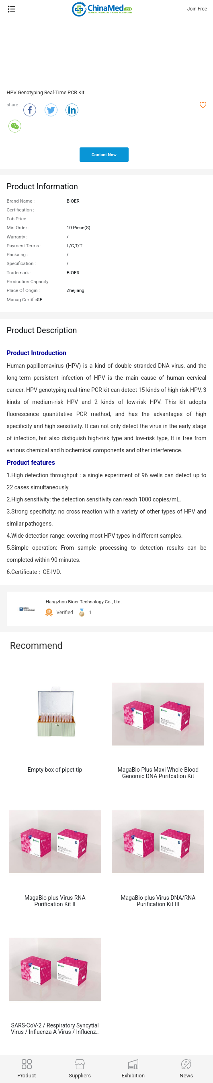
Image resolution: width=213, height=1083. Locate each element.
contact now (104, 154)
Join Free (197, 9)
